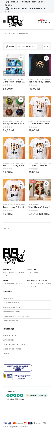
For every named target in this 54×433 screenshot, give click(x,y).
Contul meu (8, 298)
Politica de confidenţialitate (16, 316)
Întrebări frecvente (12, 348)
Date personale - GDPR (14, 344)
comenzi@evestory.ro (13, 283)
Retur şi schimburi (11, 307)
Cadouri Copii (34, 79)
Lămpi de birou (34, 205)
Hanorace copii (45, 79)
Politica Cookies (10, 320)
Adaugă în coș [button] (20, 99)
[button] (5, 21)
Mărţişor (19, 121)
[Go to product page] (14, 65)
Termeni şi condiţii (11, 311)
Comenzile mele (11, 302)
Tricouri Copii (45, 121)
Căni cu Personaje (20, 79)
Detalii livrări (9, 339)
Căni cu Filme (8, 79)
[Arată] (46, 46)
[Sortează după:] (27, 46)
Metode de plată (11, 335)
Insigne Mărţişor (9, 121)
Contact (7, 353)
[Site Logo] (15, 21)
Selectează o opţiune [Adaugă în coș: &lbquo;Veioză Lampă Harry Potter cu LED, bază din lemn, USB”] (46, 183)
